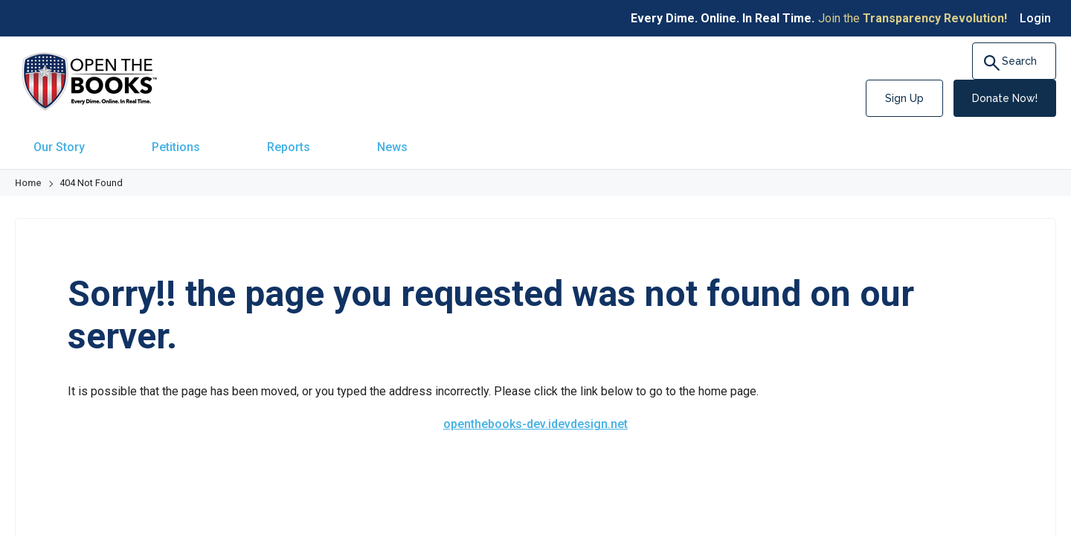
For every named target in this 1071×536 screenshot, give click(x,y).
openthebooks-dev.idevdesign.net (535, 411)
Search (1015, 62)
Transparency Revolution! (935, 18)
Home (28, 170)
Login (1035, 18)
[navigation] (535, 140)
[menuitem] (55, 140)
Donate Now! (1005, 98)
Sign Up (904, 98)
